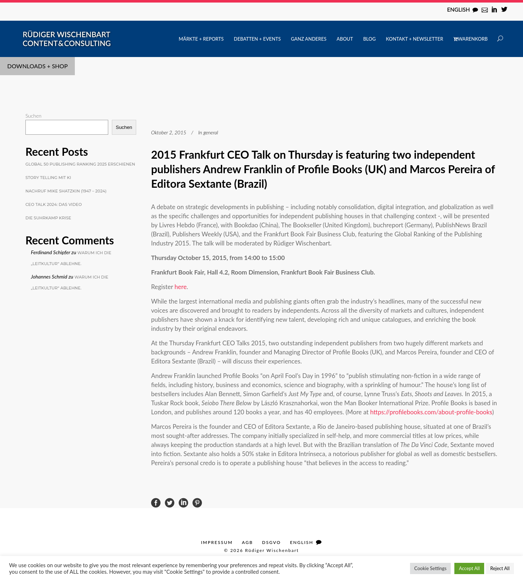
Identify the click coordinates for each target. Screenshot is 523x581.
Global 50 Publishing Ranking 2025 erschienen (80, 164)
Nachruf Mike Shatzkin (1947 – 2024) (65, 191)
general (210, 132)
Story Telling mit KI (48, 177)
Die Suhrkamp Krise (48, 217)
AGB (247, 542)
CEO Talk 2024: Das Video (53, 204)
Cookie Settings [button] (430, 568)
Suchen (33, 116)
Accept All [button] (469, 568)
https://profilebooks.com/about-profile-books (431, 412)
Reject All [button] (500, 568)
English (458, 9)
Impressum (216, 542)
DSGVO (271, 542)
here (181, 286)
